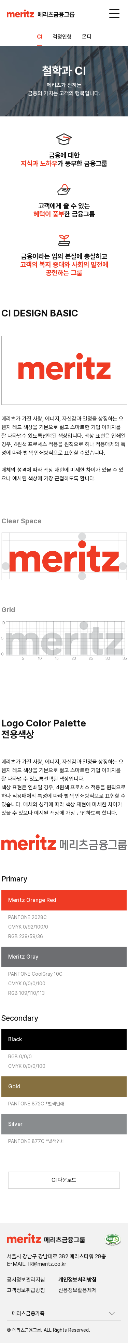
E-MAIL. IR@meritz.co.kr (36, 1264)
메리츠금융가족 (28, 1313)
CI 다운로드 (64, 1180)
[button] (41, 14)
